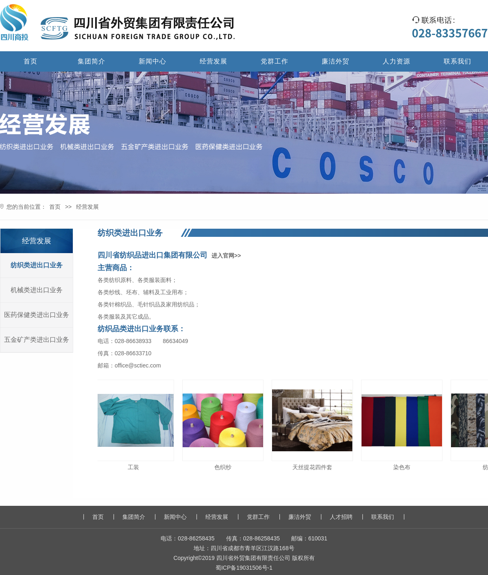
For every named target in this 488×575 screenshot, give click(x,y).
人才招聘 (341, 517)
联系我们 (457, 61)
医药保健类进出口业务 (36, 314)
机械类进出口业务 (37, 289)
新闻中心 (152, 61)
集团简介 (91, 61)
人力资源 (396, 61)
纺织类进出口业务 (37, 265)
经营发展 (213, 61)
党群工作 (274, 61)
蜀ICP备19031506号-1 (244, 567)
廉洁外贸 (335, 61)
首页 (30, 61)
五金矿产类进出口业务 (36, 339)
